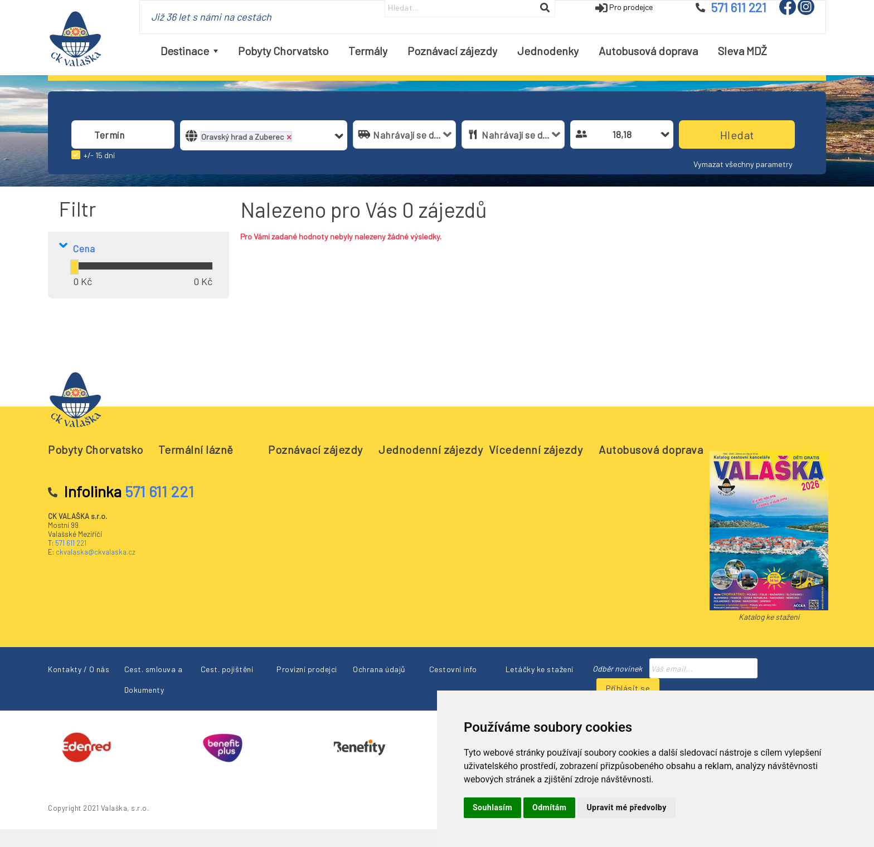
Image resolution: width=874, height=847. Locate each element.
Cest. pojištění (227, 669)
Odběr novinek (617, 668)
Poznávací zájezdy (315, 449)
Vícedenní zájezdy (536, 449)
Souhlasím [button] (492, 807)
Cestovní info (453, 669)
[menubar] (463, 51)
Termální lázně (196, 449)
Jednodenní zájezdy (430, 449)
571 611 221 (70, 542)
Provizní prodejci (306, 669)
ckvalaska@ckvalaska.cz (95, 551)
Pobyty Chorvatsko (95, 449)
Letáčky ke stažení (540, 669)
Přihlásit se (628, 688)
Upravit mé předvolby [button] (626, 807)
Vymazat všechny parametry (743, 164)
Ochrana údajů (379, 669)
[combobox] (123, 134)
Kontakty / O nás (78, 669)
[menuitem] (189, 51)
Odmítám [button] (549, 807)
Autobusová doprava (651, 449)
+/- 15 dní (99, 155)
